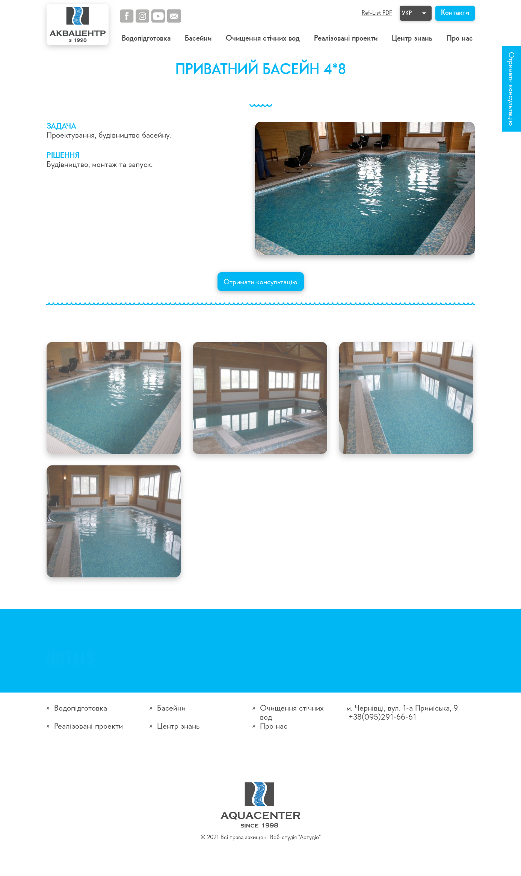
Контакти (455, 13)
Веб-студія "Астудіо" (295, 838)
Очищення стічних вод (263, 38)
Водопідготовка (146, 38)
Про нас (460, 38)
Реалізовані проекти (346, 38)
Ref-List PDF (377, 13)
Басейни (198, 38)
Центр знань (412, 38)
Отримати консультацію (511, 89)
